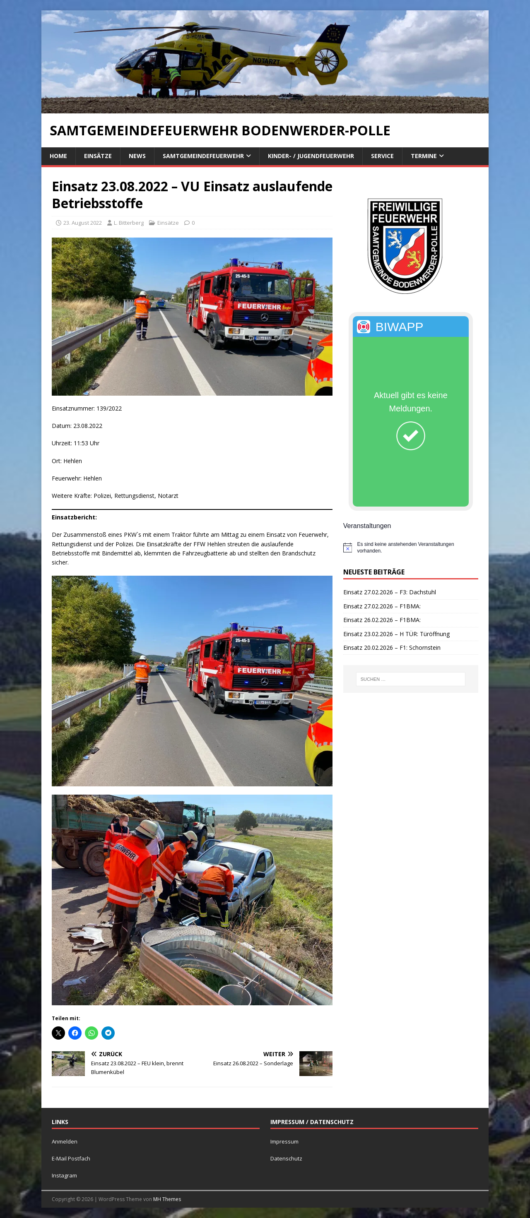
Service (382, 156)
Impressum (284, 1141)
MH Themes (167, 1199)
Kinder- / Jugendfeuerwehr (311, 156)
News (137, 156)
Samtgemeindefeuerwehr (203, 156)
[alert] (410, 548)
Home (58, 156)
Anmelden (64, 1141)
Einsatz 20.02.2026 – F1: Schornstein (392, 647)
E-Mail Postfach (71, 1158)
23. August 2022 (82, 222)
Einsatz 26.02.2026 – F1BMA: (382, 620)
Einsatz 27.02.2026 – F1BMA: (382, 606)
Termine (424, 156)
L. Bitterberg (129, 222)
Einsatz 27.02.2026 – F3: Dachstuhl (389, 592)
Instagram (64, 1175)
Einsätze (98, 156)
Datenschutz (286, 1158)
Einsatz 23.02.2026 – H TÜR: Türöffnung (396, 634)
